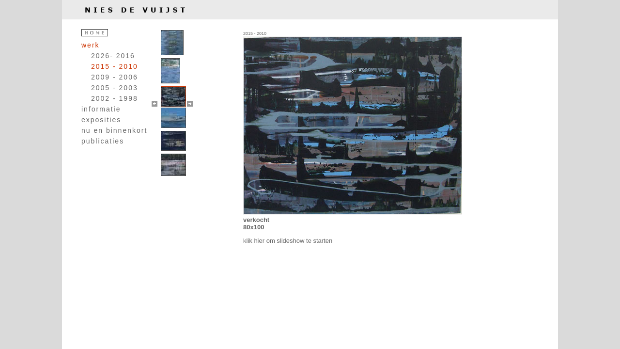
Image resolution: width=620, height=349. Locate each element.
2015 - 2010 (114, 66)
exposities (101, 120)
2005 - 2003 (114, 88)
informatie (101, 109)
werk (90, 45)
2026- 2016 (113, 56)
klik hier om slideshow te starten (287, 240)
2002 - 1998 (114, 98)
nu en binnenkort (114, 130)
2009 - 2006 (114, 77)
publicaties (102, 141)
